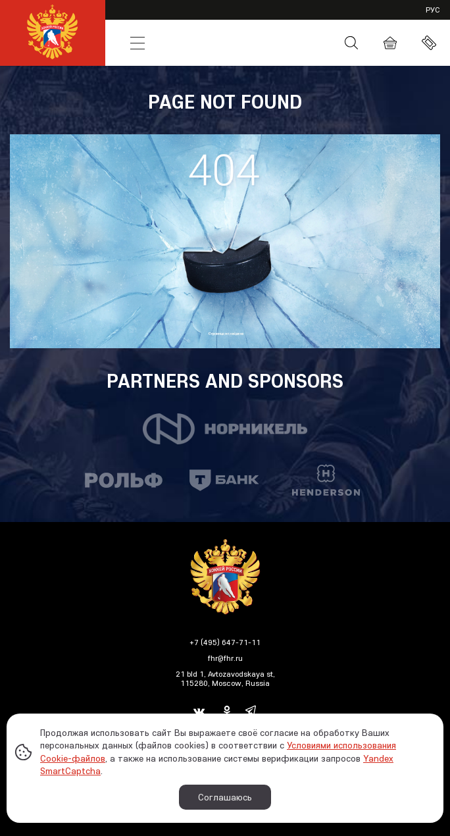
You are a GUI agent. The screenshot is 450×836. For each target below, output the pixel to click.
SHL (237, 18)
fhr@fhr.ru (225, 658)
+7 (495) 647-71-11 (225, 642)
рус (433, 9)
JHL (287, 18)
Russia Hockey (244, 43)
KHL (138, 18)
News (187, 43)
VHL (188, 18)
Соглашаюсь (225, 797)
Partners (349, 18)
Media (303, 43)
